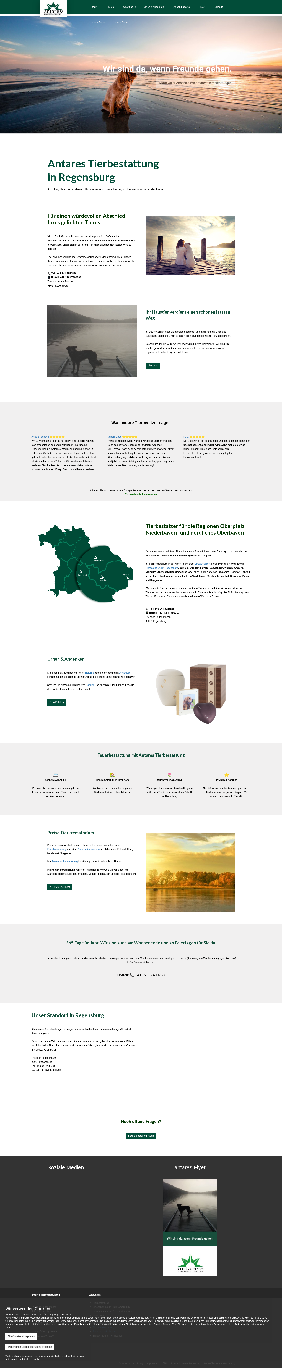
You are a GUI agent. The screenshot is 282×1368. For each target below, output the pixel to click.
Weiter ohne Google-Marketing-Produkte (30, 1347)
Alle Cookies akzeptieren (21, 1336)
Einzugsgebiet (203, 564)
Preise (110, 7)
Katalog (90, 685)
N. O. (186, 437)
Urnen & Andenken (153, 7)
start (94, 7)
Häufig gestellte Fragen (141, 1136)
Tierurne (89, 673)
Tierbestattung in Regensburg (162, 568)
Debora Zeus (114, 437)
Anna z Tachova (40, 437)
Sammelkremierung (89, 849)
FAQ (202, 7)
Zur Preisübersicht (60, 887)
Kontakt (218, 7)
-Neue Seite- (98, 22)
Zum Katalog (57, 702)
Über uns (128, 7)
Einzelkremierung (57, 849)
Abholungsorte (181, 7)
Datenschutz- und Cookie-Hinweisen (23, 1359)
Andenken (124, 673)
